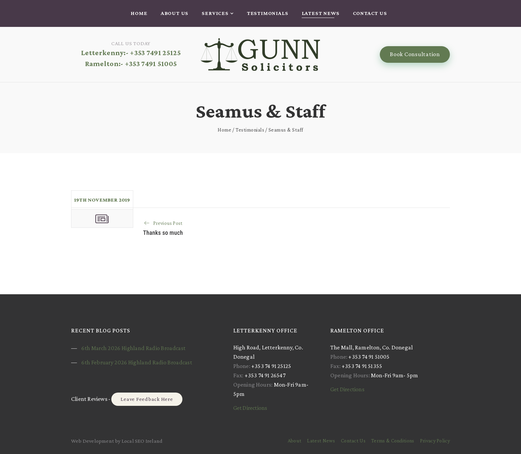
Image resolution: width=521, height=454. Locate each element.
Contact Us (370, 13)
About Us (174, 13)
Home (139, 13)
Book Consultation (415, 54)
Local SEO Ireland (142, 441)
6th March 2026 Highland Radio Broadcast (133, 348)
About (295, 440)
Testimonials (267, 13)
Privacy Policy (435, 440)
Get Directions (250, 408)
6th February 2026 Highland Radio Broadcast (136, 362)
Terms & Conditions (392, 440)
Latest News (321, 13)
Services (215, 13)
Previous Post (168, 223)
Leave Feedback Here (147, 399)
